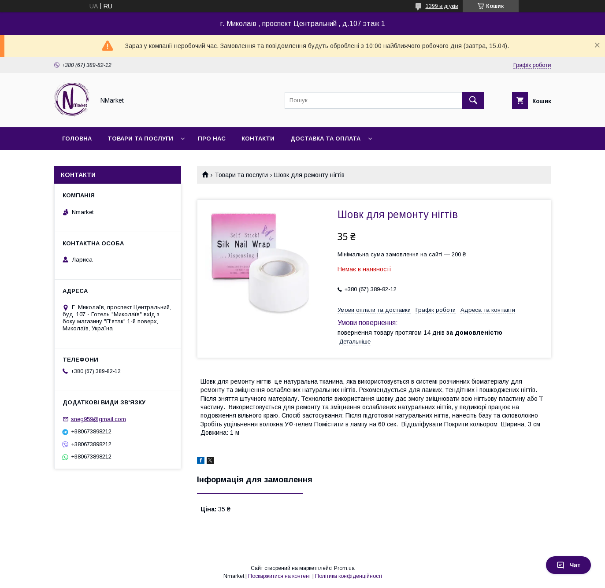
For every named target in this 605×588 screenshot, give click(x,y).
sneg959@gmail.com (98, 419)
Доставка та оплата (325, 138)
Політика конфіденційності (348, 576)
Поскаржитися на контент (279, 576)
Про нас (212, 138)
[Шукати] (473, 100)
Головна (77, 138)
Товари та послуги (140, 138)
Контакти (258, 138)
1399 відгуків (442, 6)
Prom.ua (344, 568)
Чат (568, 565)
